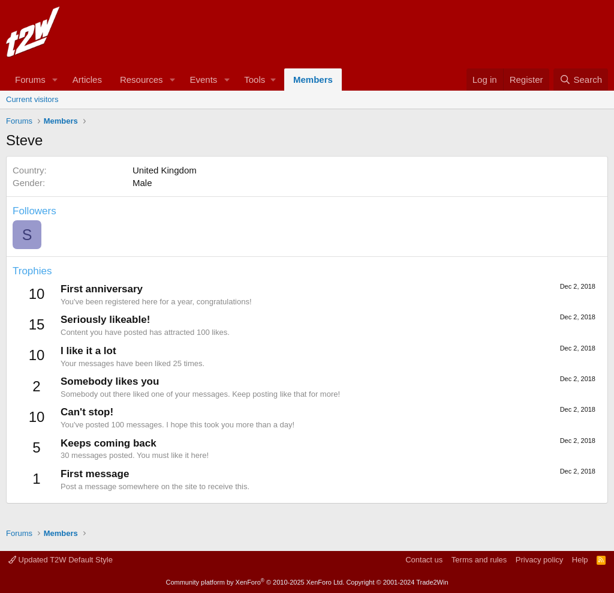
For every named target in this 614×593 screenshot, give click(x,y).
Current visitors (32, 99)
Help (580, 559)
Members (313, 79)
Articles (87, 79)
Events (203, 79)
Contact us (424, 559)
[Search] (580, 79)
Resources (141, 79)
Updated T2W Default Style (60, 559)
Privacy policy (539, 559)
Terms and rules (479, 559)
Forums (30, 79)
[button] (55, 79)
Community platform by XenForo (254, 582)
